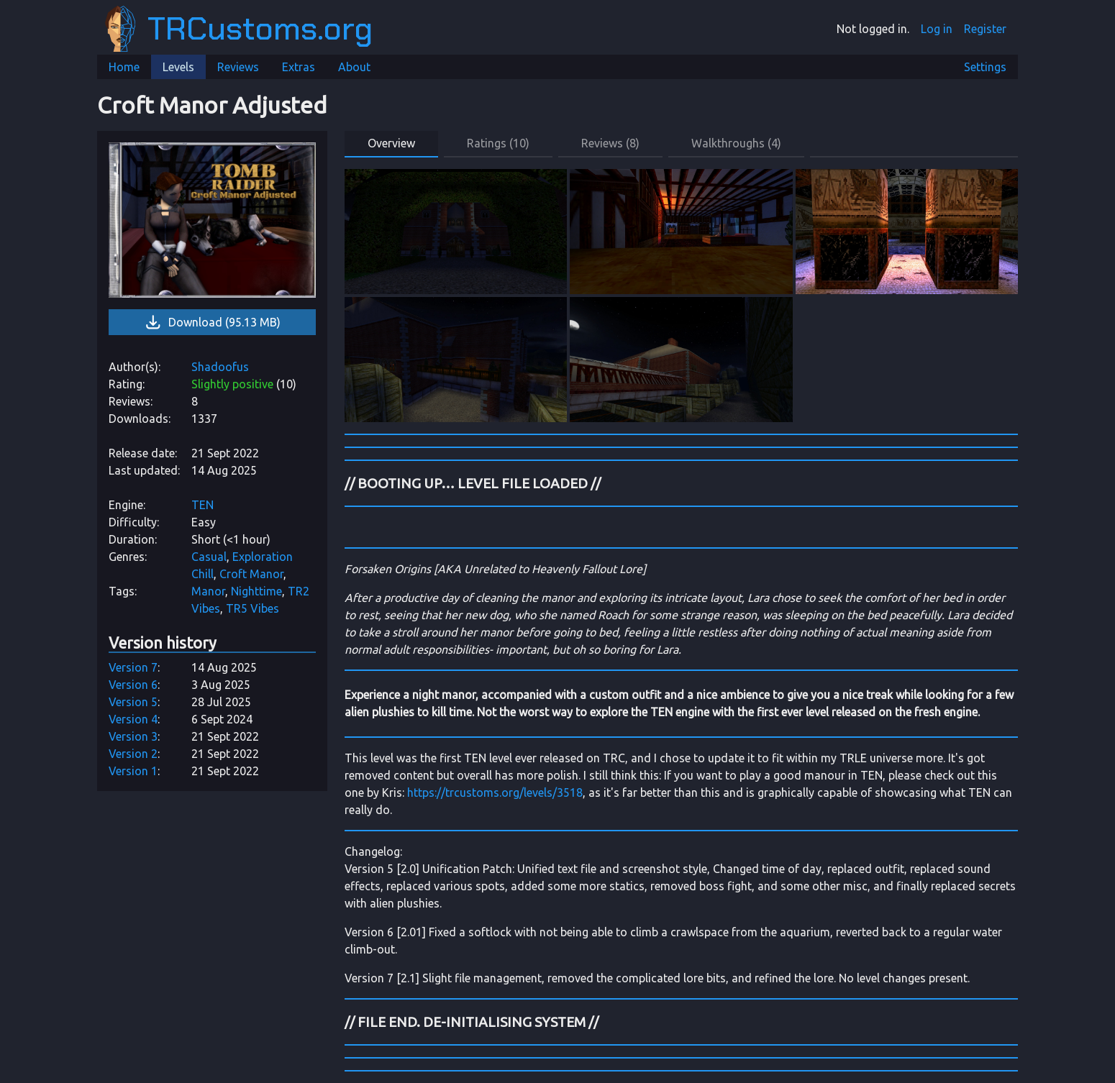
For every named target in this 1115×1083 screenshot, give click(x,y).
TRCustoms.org (239, 29)
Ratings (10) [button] (498, 143)
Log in (936, 28)
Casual (209, 556)
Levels (178, 66)
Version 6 (133, 684)
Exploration (262, 556)
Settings (985, 66)
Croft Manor (251, 573)
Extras (298, 66)
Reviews (238, 66)
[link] (212, 220)
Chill (202, 573)
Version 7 (133, 667)
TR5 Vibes (252, 608)
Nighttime (256, 591)
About (354, 66)
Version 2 (133, 753)
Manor (208, 591)
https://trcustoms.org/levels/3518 (495, 792)
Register (985, 28)
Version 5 (133, 701)
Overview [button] (391, 143)
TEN (202, 504)
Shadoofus (220, 366)
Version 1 (133, 770)
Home (124, 66)
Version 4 (133, 719)
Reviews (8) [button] (610, 143)
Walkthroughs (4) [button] (736, 143)
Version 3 (133, 736)
